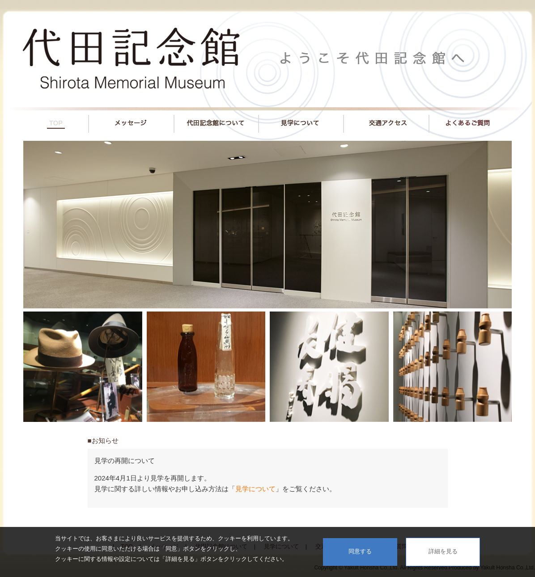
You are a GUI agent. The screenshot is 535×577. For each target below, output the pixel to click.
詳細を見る (443, 551)
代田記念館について (216, 121)
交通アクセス (386, 121)
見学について (301, 121)
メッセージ (131, 121)
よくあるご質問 (476, 121)
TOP (49, 121)
